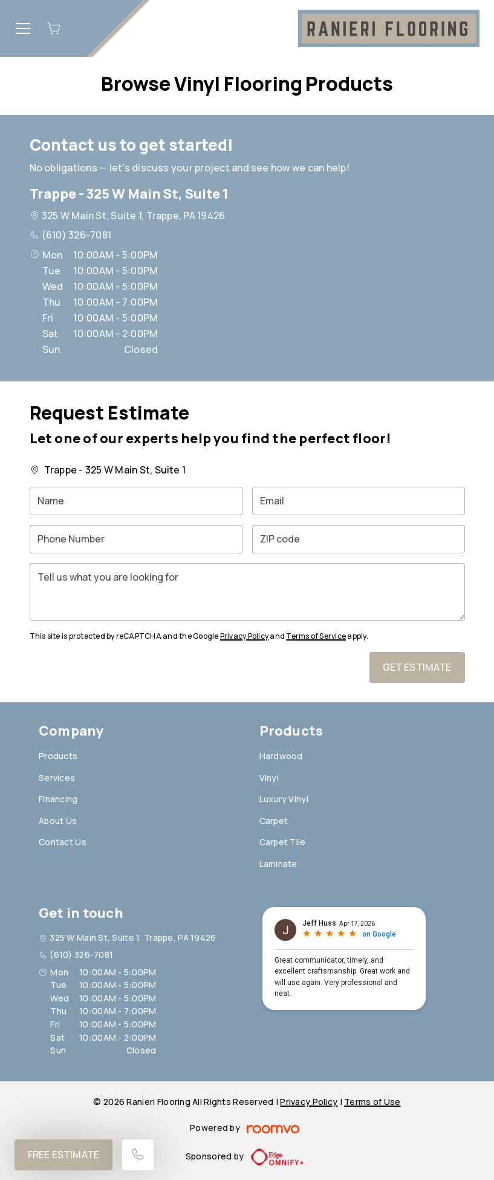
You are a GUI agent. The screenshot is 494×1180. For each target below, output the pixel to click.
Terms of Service (316, 636)
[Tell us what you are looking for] (247, 592)
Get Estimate (417, 667)
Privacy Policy (244, 636)
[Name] (136, 501)
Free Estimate (63, 1154)
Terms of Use (372, 1101)
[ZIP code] (358, 539)
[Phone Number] (136, 539)
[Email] (358, 501)
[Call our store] (138, 1154)
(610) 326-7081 (76, 235)
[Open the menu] (23, 28)
